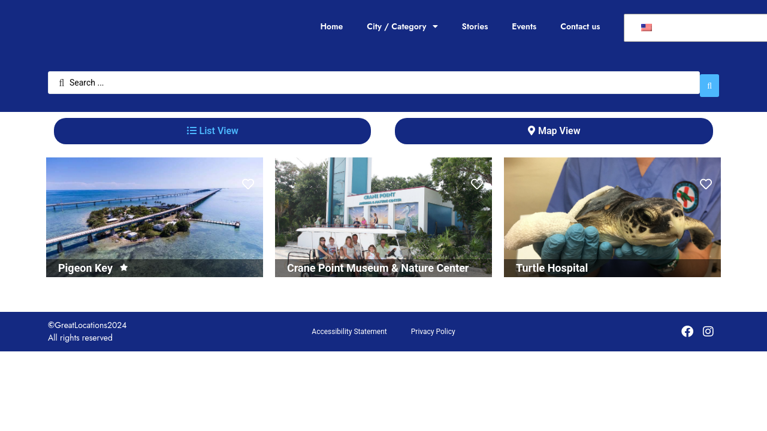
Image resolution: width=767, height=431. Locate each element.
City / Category (402, 26)
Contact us (580, 26)
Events (524, 26)
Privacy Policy (433, 325)
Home (331, 26)
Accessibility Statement (349, 325)
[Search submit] (709, 79)
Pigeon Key (85, 262)
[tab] (212, 125)
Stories (475, 26)
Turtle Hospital (552, 262)
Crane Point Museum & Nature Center (378, 262)
